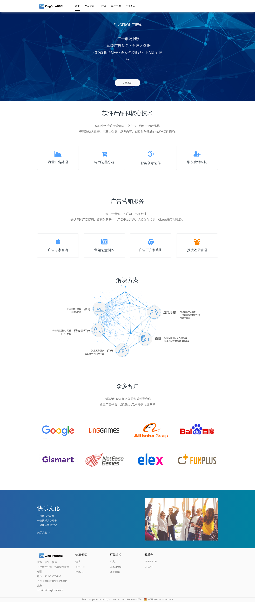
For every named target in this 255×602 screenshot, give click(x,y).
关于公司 (131, 6)
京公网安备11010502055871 (160, 599)
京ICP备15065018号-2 (132, 599)
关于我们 (43, 532)
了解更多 (127, 82)
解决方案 (116, 6)
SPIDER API (151, 561)
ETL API (148, 566)
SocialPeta (115, 566)
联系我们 (80, 572)
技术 (103, 6)
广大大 (113, 561)
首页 (77, 6)
